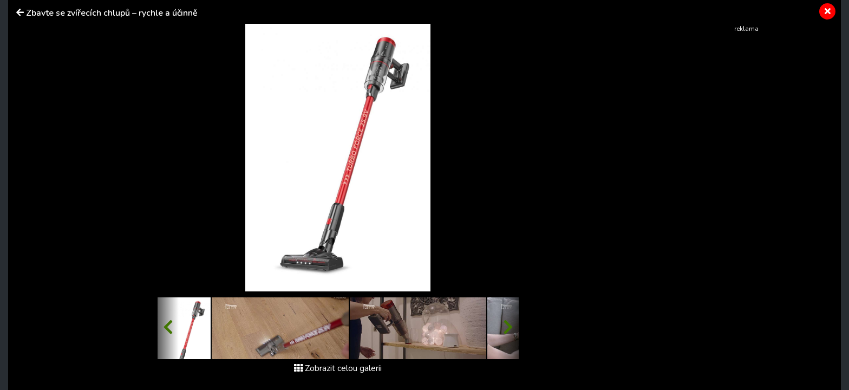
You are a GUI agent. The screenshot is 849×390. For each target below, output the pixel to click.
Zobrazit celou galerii (338, 368)
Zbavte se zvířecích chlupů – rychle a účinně (112, 13)
